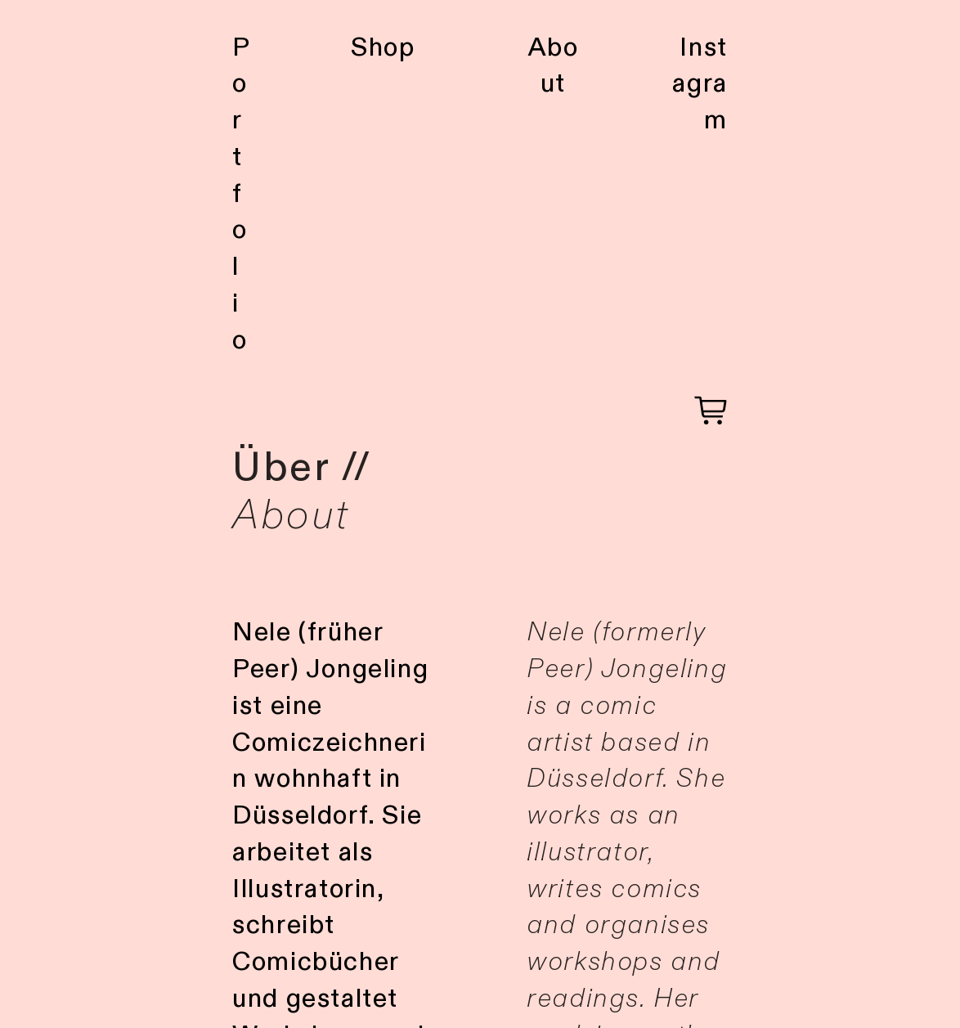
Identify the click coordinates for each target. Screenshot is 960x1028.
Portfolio (241, 193)
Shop (383, 47)
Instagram (699, 84)
